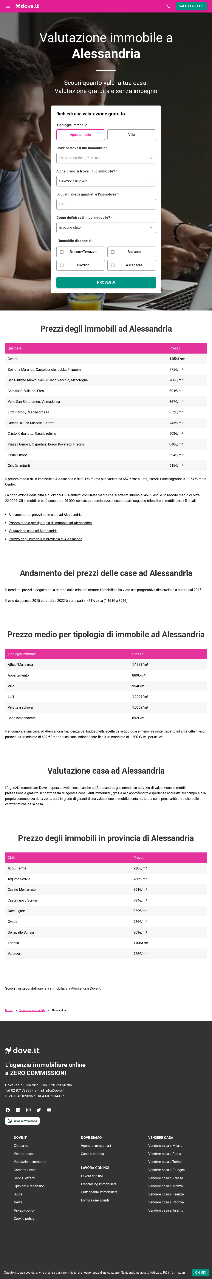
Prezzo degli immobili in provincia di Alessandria (45, 539)
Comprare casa (25, 1170)
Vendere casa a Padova (166, 1202)
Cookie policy (24, 1219)
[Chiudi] (200, 1272)
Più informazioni (174, 1272)
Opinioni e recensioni (29, 1186)
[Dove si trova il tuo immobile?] (106, 158)
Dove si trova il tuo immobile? (81, 148)
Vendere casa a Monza (165, 1186)
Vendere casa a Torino (165, 1162)
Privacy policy (24, 1210)
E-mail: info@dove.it (49, 1090)
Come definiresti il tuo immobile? (84, 218)
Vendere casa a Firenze (166, 1194)
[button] (191, 6)
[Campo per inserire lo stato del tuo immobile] (106, 227)
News (18, 1202)
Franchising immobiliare (99, 1184)
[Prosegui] (106, 282)
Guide (18, 1194)
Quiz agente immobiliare (99, 1192)
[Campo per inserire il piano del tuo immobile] (106, 181)
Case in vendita (92, 1154)
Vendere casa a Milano (165, 1146)
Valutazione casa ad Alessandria (33, 531)
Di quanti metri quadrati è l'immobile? (87, 194)
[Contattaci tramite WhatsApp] (22, 1123)
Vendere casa (24, 1154)
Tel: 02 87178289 (18, 1090)
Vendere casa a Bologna (166, 1170)
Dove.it (9, 1010)
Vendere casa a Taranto (165, 1210)
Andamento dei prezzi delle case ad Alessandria (45, 515)
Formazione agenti (95, 1200)
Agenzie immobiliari (96, 1146)
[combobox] (106, 158)
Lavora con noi (92, 1176)
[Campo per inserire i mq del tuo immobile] (106, 204)
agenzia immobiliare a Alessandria (63, 988)
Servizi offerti (24, 1178)
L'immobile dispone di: (74, 241)
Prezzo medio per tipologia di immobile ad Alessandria (50, 523)
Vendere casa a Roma (164, 1154)
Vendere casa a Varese (165, 1178)
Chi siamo (21, 1146)
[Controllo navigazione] (7, 6)
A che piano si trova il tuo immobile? (87, 171)
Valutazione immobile (32, 1010)
